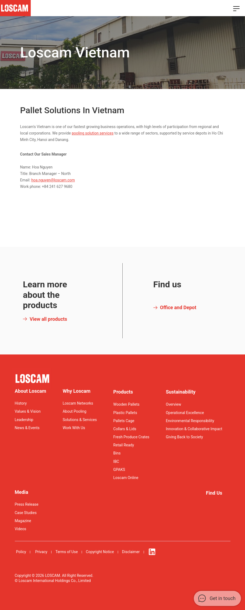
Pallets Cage (123, 421)
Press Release (27, 504)
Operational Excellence (185, 413)
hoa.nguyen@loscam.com (53, 180)
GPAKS (119, 469)
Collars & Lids (124, 429)
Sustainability (180, 392)
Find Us (214, 493)
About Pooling (74, 411)
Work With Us (74, 428)
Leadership (24, 420)
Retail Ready (123, 445)
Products (123, 392)
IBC (116, 461)
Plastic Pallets (125, 413)
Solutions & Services (80, 420)
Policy (21, 552)
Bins (116, 453)
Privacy (41, 552)
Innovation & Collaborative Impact (194, 429)
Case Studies (26, 513)
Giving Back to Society (184, 437)
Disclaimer (131, 552)
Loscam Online (125, 477)
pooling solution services (92, 133)
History (21, 403)
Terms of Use (67, 552)
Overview (173, 404)
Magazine (23, 521)
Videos (20, 529)
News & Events (27, 428)
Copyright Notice (100, 552)
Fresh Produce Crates (131, 437)
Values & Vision (28, 411)
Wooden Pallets (126, 404)
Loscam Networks (78, 403)
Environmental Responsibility (190, 421)
